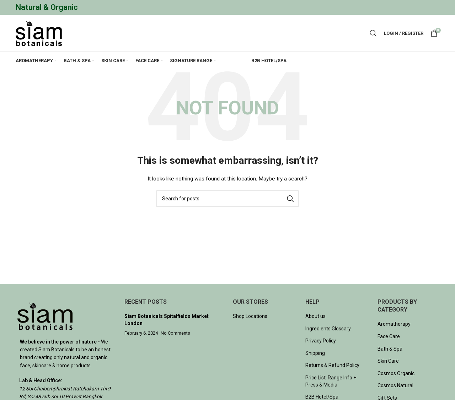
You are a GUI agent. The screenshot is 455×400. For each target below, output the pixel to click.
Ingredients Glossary (328, 329)
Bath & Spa (390, 349)
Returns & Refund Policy (332, 366)
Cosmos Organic (396, 374)
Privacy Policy (320, 341)
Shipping (315, 353)
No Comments (175, 333)
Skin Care (388, 361)
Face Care (389, 337)
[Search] (373, 33)
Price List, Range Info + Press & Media (330, 381)
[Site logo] (39, 33)
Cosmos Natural (395, 386)
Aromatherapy (394, 325)
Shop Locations (250, 316)
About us (315, 316)
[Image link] (45, 316)
